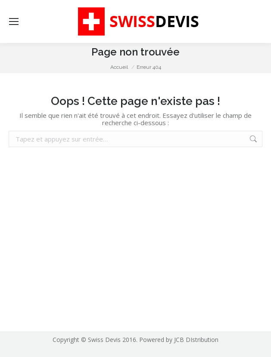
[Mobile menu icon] (14, 21)
